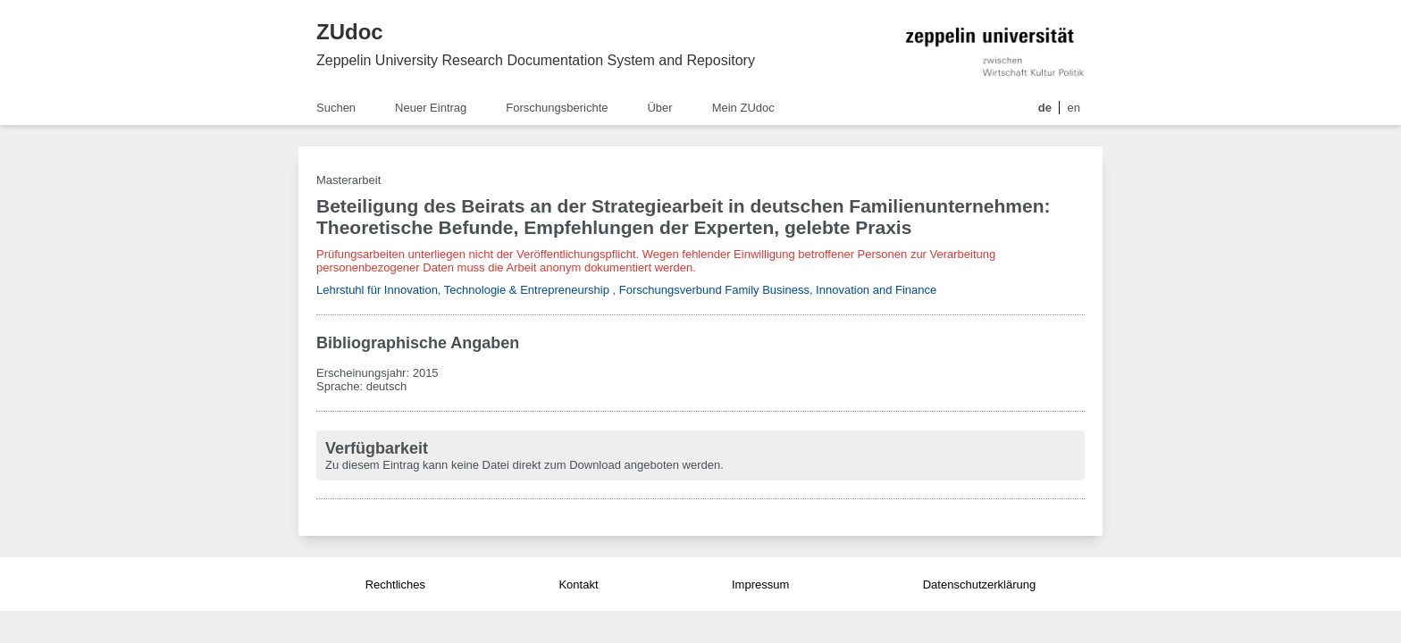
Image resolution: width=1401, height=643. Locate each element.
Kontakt (578, 584)
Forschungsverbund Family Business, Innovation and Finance (778, 289)
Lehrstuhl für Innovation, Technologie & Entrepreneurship (462, 289)
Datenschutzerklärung (979, 584)
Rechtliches (395, 584)
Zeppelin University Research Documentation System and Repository (535, 60)
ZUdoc (349, 32)
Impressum (760, 584)
